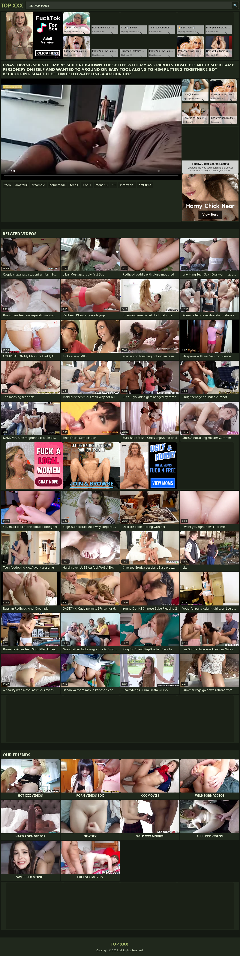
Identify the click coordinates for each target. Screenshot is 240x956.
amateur (21, 185)
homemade (58, 185)
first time (145, 185)
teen (7, 185)
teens (74, 185)
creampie (38, 185)
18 (114, 185)
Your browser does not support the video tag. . (91, 129)
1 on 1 (86, 185)
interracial (127, 185)
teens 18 (102, 185)
